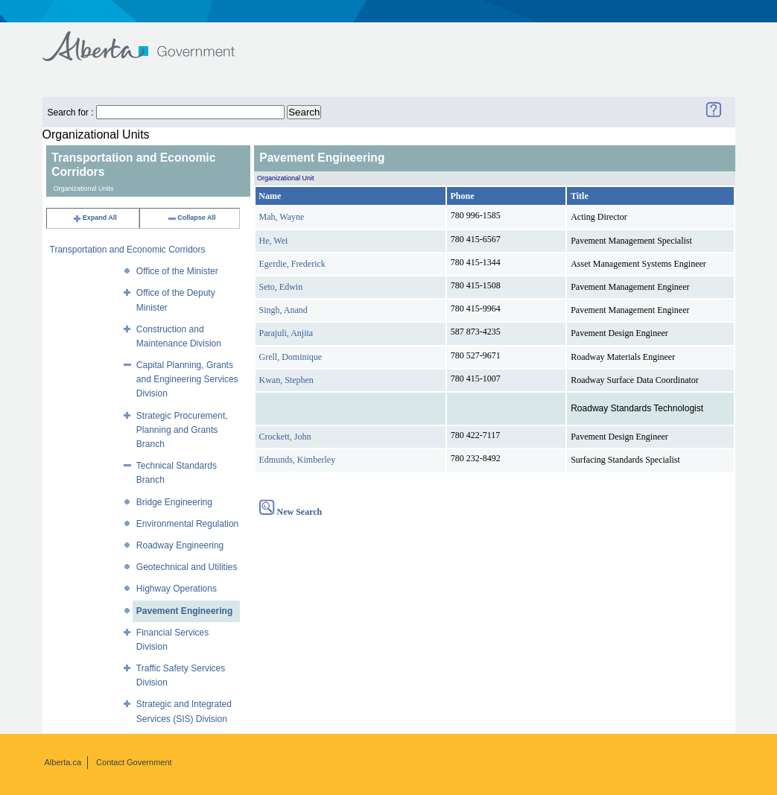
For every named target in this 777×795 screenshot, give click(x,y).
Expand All (94, 217)
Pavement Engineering (184, 611)
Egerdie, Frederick (292, 264)
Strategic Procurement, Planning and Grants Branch (182, 430)
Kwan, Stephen (286, 380)
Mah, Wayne (282, 217)
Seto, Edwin (281, 287)
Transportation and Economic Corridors (128, 249)
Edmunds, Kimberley (297, 459)
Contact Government (134, 762)
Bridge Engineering (174, 502)
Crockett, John (285, 436)
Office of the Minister (177, 271)
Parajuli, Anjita (286, 333)
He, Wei (273, 240)
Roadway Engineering (179, 545)
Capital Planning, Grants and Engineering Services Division (187, 379)
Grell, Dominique (291, 357)
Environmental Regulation (187, 524)
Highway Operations (176, 588)
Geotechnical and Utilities (186, 567)
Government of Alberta (151, 39)
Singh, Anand (283, 310)
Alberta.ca (63, 762)
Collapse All (191, 217)
